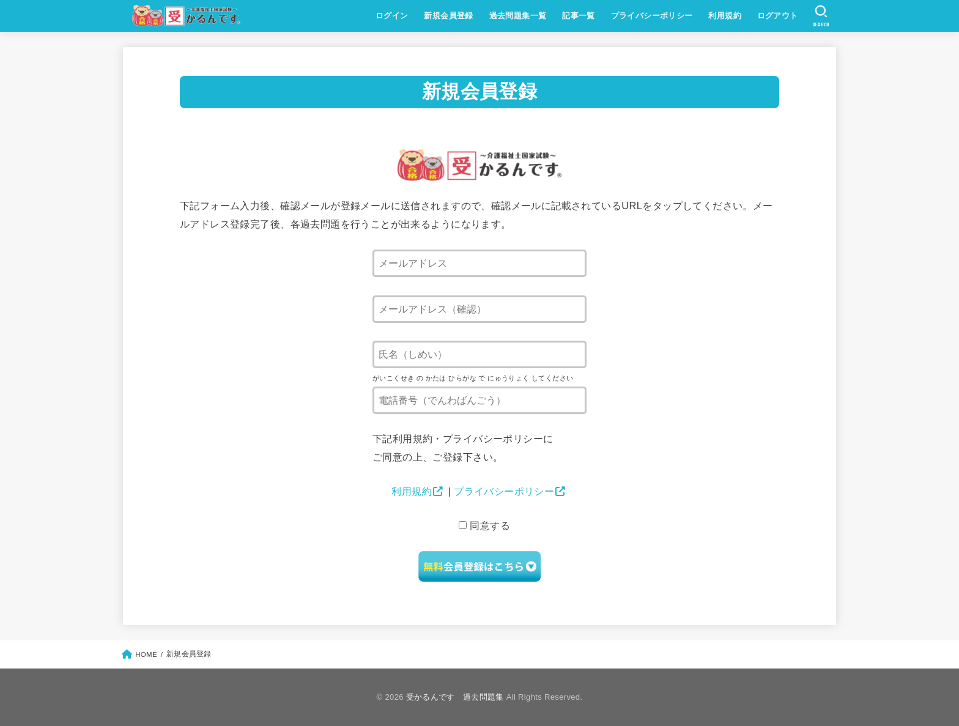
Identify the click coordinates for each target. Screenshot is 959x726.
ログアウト (777, 15)
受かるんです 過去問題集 (455, 697)
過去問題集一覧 (518, 15)
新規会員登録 (448, 15)
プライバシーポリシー (652, 15)
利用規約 (724, 15)
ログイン (392, 15)
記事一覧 (578, 15)
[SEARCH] (821, 16)
